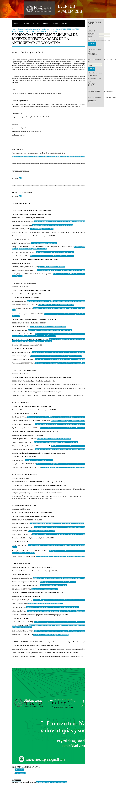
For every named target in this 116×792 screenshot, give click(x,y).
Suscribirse (91, 53)
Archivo (65, 23)
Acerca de (25, 23)
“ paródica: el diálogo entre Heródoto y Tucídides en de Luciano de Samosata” (59, 301)
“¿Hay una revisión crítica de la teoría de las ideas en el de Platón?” (60, 221)
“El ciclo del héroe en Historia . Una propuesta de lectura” (60, 363)
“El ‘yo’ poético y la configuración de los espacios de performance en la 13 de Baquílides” (65, 631)
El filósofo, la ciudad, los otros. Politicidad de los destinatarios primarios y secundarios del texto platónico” (68, 578)
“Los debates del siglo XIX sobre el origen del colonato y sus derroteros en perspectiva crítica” (67, 556)
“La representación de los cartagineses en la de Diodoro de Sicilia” (68, 428)
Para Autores (92, 102)
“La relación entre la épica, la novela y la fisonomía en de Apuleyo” (57, 523)
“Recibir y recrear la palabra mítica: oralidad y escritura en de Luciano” (63, 622)
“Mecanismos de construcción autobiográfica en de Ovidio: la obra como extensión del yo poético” (69, 527)
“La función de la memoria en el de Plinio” (48, 327)
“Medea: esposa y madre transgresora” (44, 243)
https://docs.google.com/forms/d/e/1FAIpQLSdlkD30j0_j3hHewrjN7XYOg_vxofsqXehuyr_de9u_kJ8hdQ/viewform (50, 156)
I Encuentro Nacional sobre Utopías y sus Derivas (33, 29)
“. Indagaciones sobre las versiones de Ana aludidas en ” (66, 352)
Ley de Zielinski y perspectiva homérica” (51, 267)
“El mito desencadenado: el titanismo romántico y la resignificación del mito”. (77, 446)
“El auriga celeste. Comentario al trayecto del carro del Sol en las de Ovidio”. (65, 359)
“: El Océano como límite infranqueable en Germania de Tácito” (67, 424)
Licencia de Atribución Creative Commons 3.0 (51, 782)
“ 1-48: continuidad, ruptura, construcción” (51, 635)
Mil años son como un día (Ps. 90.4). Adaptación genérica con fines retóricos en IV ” (67, 464)
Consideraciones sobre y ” (53, 585)
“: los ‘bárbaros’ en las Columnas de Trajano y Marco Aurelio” (56, 417)
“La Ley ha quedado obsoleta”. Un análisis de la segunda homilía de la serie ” (72, 467)
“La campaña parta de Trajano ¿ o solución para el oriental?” (78, 421)
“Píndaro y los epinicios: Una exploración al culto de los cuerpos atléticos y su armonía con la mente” (66, 600)
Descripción (94, 75)
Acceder (36, 23)
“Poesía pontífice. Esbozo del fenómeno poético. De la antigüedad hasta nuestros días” (63, 449)
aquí (20, 178)
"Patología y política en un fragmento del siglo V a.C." (58, 582)
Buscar (55, 23)
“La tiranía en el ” (45, 589)
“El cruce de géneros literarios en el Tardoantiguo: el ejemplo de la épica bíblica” (59, 534)
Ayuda (90, 27)
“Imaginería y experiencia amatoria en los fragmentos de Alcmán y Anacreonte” (52, 607)
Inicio (15, 23)
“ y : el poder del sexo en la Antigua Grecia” (55, 252)
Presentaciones (95, 78)
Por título (91, 86)
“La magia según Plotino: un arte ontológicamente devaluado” (52, 225)
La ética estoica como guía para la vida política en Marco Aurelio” (50, 330)
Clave (90, 36)
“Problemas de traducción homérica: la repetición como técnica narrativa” (61, 270)
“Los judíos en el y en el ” (39, 460)
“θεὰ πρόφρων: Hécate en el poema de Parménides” (45, 603)
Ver (89, 51)
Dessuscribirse (92, 54)
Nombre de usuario (91, 34)
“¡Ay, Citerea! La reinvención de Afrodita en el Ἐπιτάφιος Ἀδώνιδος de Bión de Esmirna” (56, 611)
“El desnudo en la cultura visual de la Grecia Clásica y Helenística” (52, 256)
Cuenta (46, 23)
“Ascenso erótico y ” (41, 229)
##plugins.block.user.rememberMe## (99, 41)
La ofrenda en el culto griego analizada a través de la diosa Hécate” (56, 442)
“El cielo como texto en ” (41, 531)
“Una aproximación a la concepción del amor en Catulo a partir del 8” (56, 356)
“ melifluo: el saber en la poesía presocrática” (54, 439)
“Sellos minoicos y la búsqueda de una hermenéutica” (56, 305)
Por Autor (91, 84)
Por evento (91, 83)
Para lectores (92, 100)
